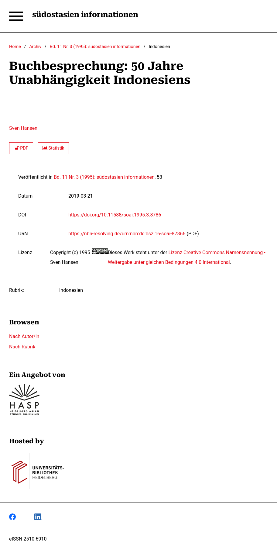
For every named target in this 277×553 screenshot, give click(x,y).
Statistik (53, 148)
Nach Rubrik (22, 347)
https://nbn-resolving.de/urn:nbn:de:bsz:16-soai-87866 (126, 234)
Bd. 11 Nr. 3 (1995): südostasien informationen (95, 46)
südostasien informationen (85, 14)
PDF (21, 148)
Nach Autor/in (24, 336)
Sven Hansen (23, 128)
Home (15, 46)
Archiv (35, 46)
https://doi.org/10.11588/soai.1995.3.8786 (114, 215)
